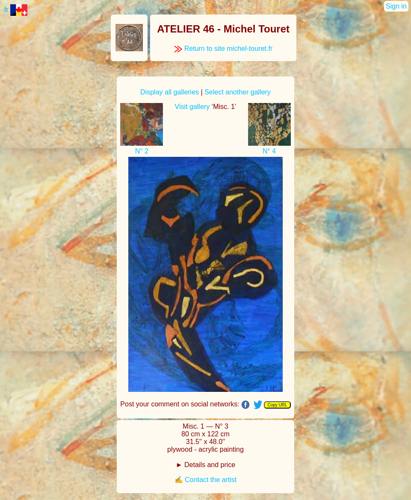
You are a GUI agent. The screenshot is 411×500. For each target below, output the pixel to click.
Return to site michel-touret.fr (223, 48)
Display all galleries (169, 92)
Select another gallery (237, 92)
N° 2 (141, 151)
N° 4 (269, 151)
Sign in (396, 6)
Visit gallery (192, 106)
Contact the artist (211, 479)
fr (15, 9)
